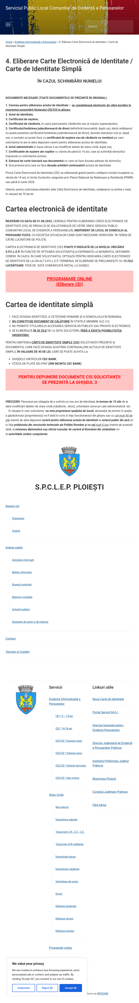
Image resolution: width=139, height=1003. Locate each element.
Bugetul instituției (22, 584)
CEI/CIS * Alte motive (67, 778)
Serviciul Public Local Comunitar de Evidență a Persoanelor (65, 8)
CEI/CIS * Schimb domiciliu (71, 765)
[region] (47, 977)
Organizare (18, 518)
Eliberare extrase (65, 930)
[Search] (104, 26)
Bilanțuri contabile (22, 597)
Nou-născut (62, 807)
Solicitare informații (23, 560)
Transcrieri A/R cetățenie (69, 844)
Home (9, 42)
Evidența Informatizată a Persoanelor (35, 42)
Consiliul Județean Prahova (109, 792)
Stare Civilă (56, 795)
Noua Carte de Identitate (108, 699)
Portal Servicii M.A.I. (105, 712)
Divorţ (59, 893)
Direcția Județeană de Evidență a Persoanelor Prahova (112, 745)
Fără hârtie (99, 805)
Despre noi (12, 506)
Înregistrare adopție (66, 819)
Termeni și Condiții (18, 652)
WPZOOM (102, 993)
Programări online (60, 948)
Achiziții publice (21, 609)
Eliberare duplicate (66, 906)
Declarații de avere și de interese (30, 621)
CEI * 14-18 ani (64, 728)
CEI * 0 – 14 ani (64, 716)
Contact (11, 638)
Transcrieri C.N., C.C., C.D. (70, 831)
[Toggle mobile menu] (8, 24)
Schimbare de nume (67, 881)
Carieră (16, 530)
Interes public (14, 547)
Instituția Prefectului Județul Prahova (110, 763)
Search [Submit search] (128, 26)
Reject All (47, 988)
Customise (24, 988)
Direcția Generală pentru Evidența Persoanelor (107, 728)
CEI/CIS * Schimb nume (69, 753)
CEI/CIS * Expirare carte (69, 740)
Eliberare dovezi (64, 918)
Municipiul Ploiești (104, 778)
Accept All (71, 988)
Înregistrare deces (66, 856)
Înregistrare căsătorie (67, 869)
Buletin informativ (22, 572)
